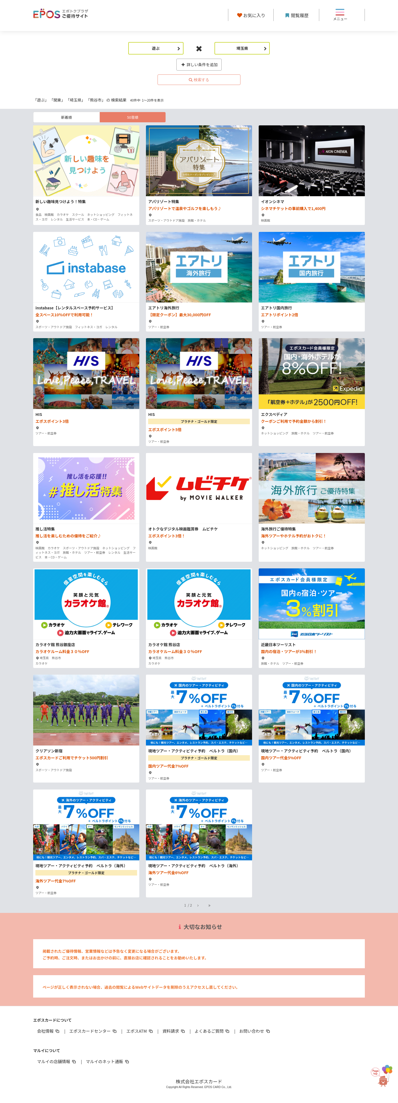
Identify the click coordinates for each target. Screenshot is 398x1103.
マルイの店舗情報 (57, 1061)
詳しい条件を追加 (199, 64)
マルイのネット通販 (108, 1061)
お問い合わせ (255, 1031)
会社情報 (48, 1031)
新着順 (66, 117)
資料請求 (174, 1031)
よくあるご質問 (212, 1031)
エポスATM (140, 1031)
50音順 (132, 117)
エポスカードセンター (93, 1031)
